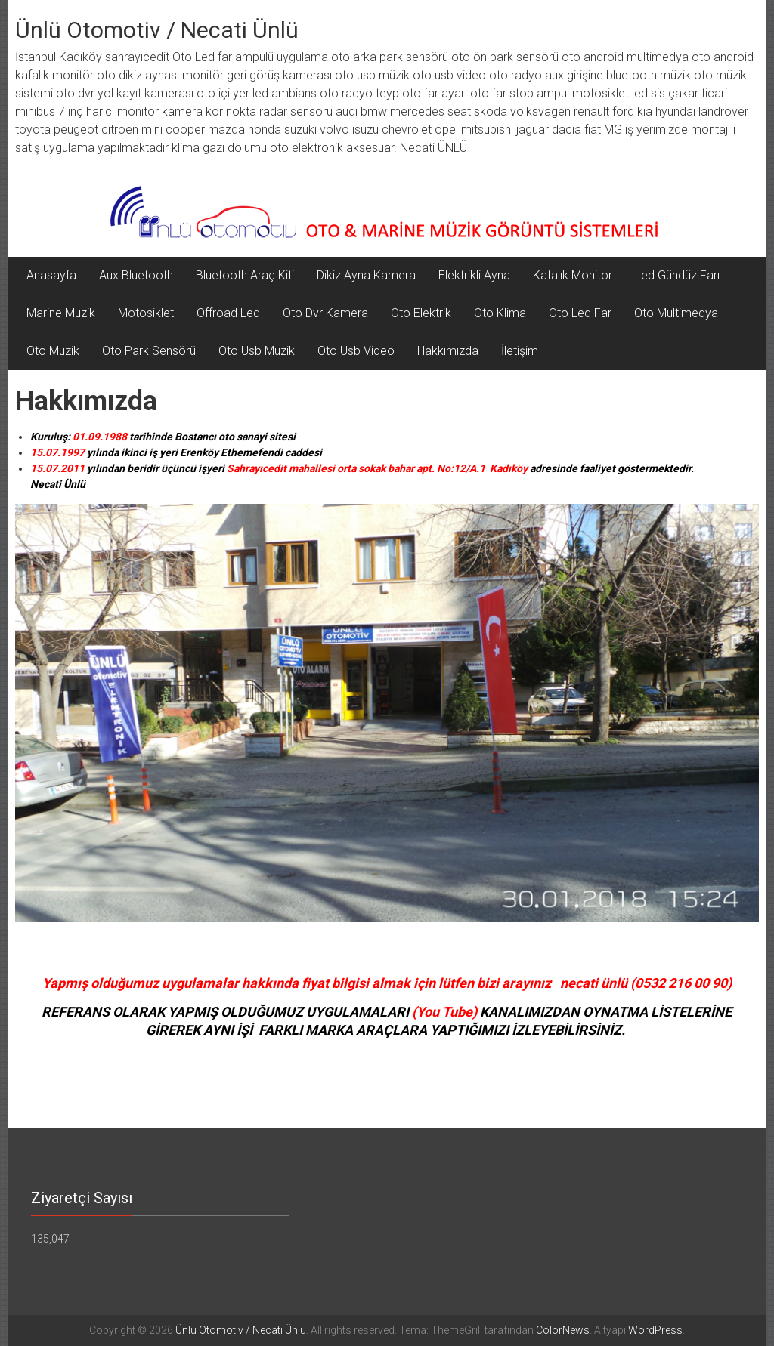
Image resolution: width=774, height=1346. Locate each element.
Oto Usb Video (356, 351)
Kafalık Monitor (572, 275)
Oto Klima (500, 313)
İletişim (519, 351)
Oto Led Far (580, 313)
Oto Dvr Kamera (325, 313)
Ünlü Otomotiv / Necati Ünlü (157, 30)
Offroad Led (228, 313)
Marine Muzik (60, 313)
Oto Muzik (52, 351)
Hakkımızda (447, 351)
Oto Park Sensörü (149, 351)
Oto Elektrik (421, 313)
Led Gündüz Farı (677, 275)
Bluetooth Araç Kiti (245, 275)
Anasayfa (51, 275)
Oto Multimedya (676, 313)
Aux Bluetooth (136, 275)
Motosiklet (146, 313)
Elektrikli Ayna (474, 275)
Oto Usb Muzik (256, 351)
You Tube (444, 1012)
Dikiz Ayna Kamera (366, 275)
